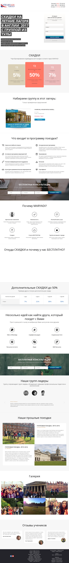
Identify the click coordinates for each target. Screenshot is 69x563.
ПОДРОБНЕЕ (34, 83)
